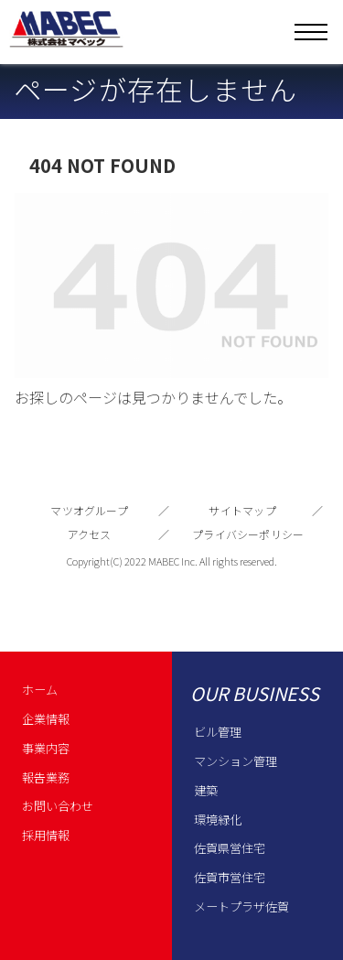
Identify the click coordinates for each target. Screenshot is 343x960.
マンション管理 (235, 761)
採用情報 (46, 835)
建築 (206, 790)
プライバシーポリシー (248, 534)
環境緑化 (217, 819)
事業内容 (46, 748)
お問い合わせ (57, 805)
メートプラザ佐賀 (241, 906)
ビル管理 (217, 731)
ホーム (40, 689)
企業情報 (46, 719)
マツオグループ (89, 510)
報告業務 (46, 777)
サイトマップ (242, 510)
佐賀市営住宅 (229, 877)
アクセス (90, 534)
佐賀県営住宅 (229, 848)
